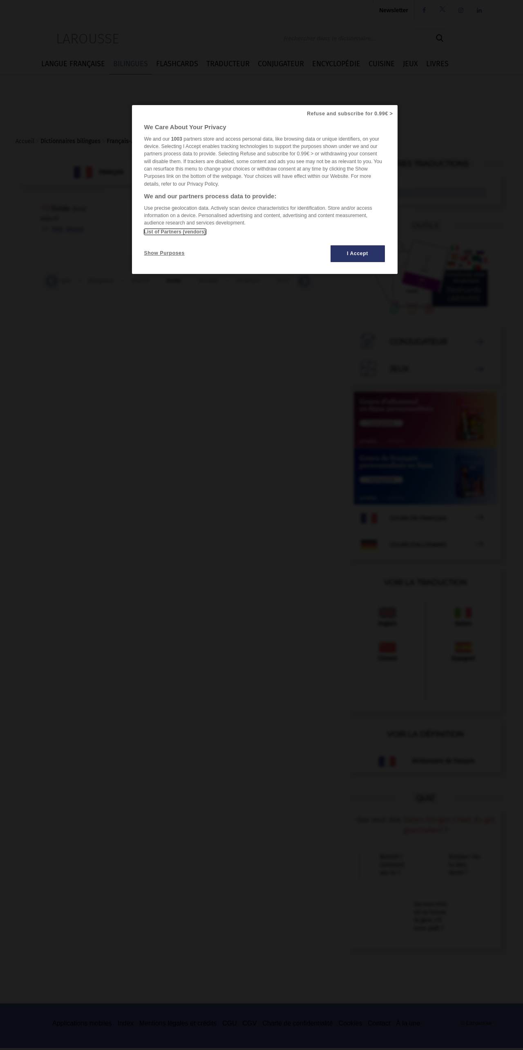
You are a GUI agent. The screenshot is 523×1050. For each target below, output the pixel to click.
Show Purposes (164, 253)
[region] (265, 189)
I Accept (357, 253)
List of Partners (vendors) (175, 232)
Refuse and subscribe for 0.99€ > (350, 114)
